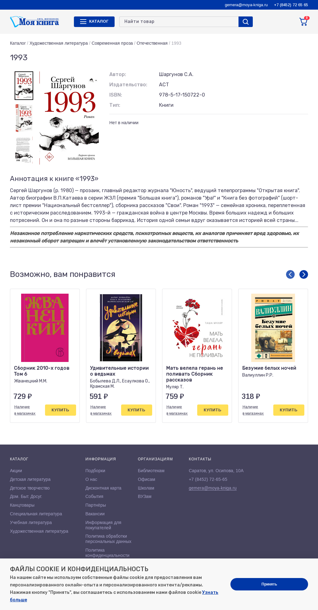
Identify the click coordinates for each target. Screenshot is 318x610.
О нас (91, 479)
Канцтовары (22, 505)
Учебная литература (31, 522)
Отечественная (152, 43)
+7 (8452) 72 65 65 (291, 4)
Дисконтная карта (103, 488)
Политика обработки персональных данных (108, 539)
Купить (60, 410)
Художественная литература (59, 43)
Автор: (117, 74)
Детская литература (30, 479)
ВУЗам (145, 496)
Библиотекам (151, 470)
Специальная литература (36, 513)
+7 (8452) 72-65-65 (208, 479)
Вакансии (95, 513)
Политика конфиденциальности (107, 553)
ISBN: (115, 95)
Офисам (146, 479)
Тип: (114, 105)
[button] (290, 274)
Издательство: (128, 85)
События (94, 496)
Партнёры (95, 505)
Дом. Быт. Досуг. (26, 496)
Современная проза (112, 43)
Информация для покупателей (103, 525)
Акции (16, 470)
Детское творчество (30, 488)
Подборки (95, 470)
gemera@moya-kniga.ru (246, 4)
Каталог (18, 43)
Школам (146, 488)
